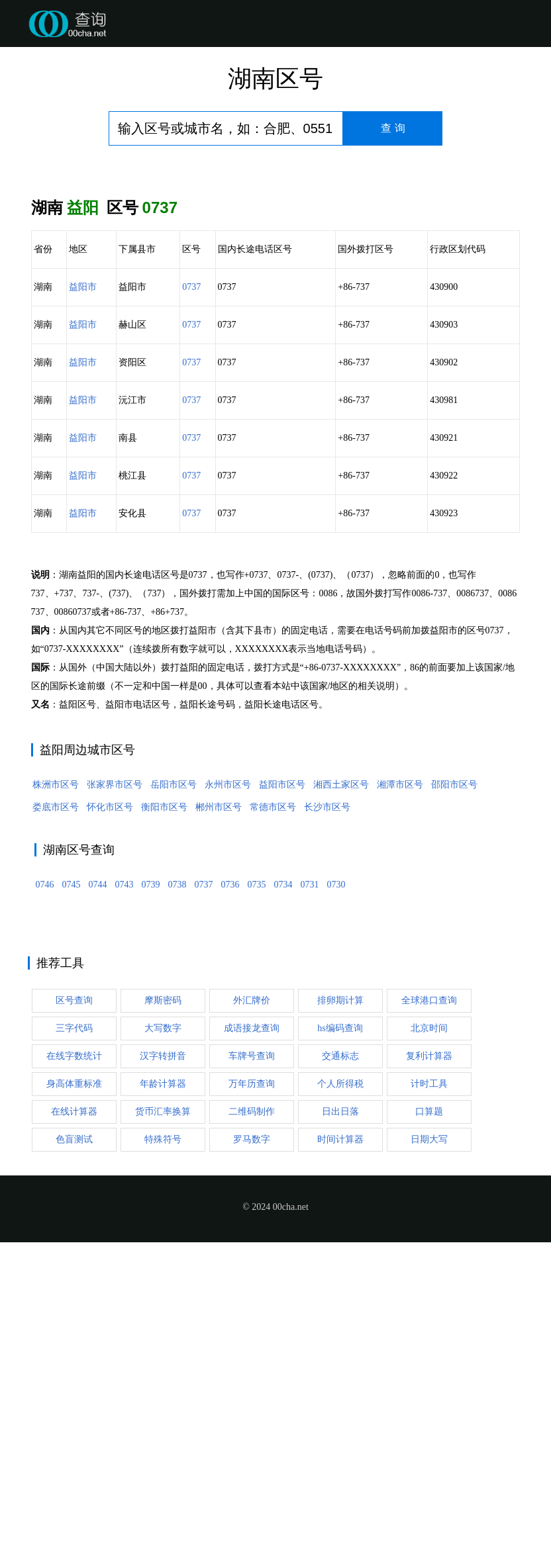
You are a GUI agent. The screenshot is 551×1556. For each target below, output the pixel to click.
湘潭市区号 (400, 983)
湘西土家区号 (341, 983)
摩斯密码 (162, 1199)
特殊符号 (162, 1338)
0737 (191, 287)
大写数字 (162, 1227)
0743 (124, 1083)
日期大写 (429, 1338)
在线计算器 (74, 1310)
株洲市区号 (55, 983)
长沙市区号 (327, 1006)
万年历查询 (251, 1282)
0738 (177, 1083)
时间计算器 (340, 1338)
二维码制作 (251, 1310)
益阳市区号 (282, 983)
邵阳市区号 (454, 983)
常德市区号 (273, 1006)
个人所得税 (340, 1282)
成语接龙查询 (251, 1227)
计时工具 (429, 1282)
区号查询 (74, 1199)
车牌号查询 (251, 1254)
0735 (257, 1083)
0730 (336, 1083)
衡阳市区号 (164, 1006)
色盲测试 (74, 1338)
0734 (283, 1083)
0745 (71, 1083)
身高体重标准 (74, 1282)
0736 (230, 1083)
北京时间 (429, 1227)
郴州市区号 (218, 1006)
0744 (98, 1083)
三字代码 (74, 1227)
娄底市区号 (55, 1006)
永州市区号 (228, 983)
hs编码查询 (339, 1227)
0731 (310, 1083)
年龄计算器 (163, 1282)
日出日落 (340, 1310)
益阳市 (83, 287)
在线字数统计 (74, 1254)
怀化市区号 (110, 1006)
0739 (151, 1083)
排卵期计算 (340, 1199)
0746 (45, 1083)
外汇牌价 (251, 1199)
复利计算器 (429, 1254)
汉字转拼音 (163, 1254)
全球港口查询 (429, 1199)
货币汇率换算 (163, 1310)
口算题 (429, 1310)
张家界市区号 (114, 983)
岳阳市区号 (173, 983)
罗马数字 (251, 1338)
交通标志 (340, 1254)
